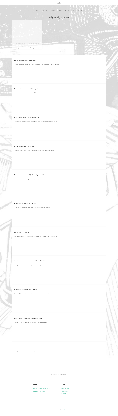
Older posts (54, 374)
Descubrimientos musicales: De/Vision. (25, 60)
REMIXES (53, 10)
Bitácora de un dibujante (39, 391)
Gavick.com (66, 408)
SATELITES (36, 10)
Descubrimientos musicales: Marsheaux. (25, 347)
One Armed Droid (65, 388)
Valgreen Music (64, 391)
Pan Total (63, 393)
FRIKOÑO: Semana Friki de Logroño (41, 388)
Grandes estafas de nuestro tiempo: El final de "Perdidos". (30, 261)
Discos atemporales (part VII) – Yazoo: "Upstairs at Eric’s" (30, 175)
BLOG (60, 10)
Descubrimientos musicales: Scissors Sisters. (26, 117)
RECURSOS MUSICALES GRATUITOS (81, 10)
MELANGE (45, 10)
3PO (29, 10)
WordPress (64, 409)
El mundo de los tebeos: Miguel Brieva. (25, 203)
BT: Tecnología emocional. (21, 232)
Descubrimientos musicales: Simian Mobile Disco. (28, 318)
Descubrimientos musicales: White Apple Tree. (27, 89)
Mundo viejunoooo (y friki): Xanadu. (24, 146)
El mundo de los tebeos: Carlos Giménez (25, 289)
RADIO (67, 10)
